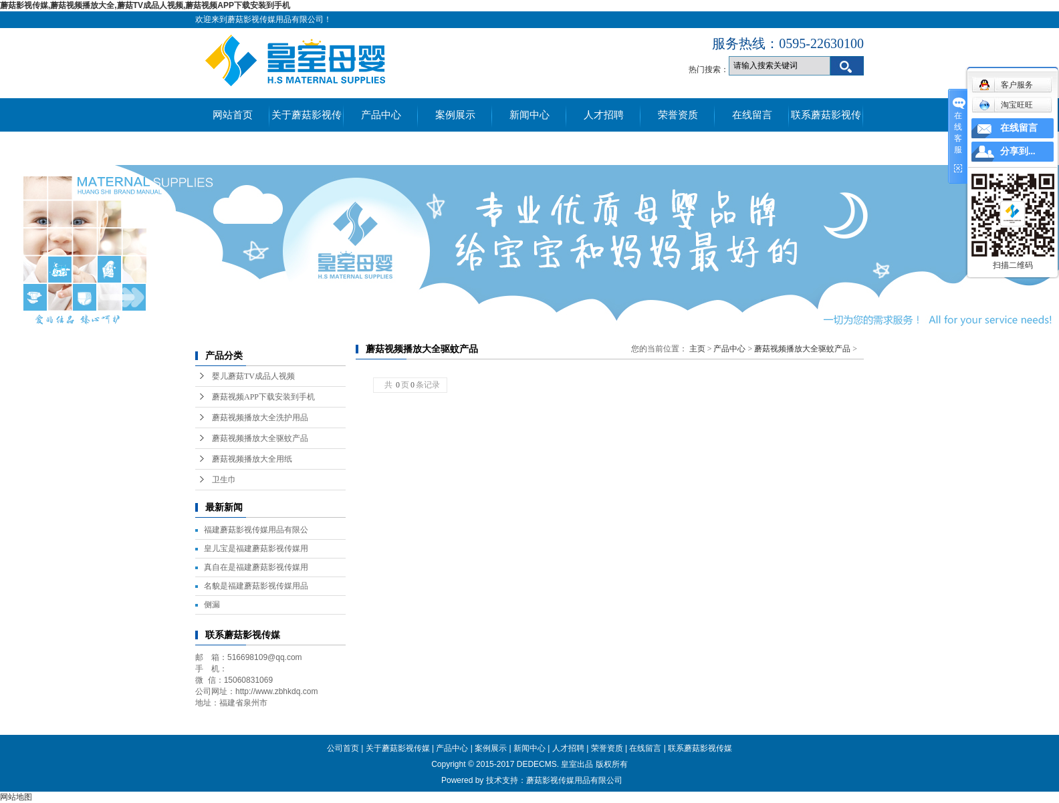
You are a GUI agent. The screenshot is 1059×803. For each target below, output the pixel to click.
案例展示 (455, 115)
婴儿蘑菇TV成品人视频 (253, 376)
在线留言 (752, 115)
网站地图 (16, 797)
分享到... (1018, 151)
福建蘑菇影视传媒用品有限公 (256, 529)
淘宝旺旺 (1006, 105)
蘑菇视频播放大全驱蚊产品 (260, 438)
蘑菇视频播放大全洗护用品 (260, 417)
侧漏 (212, 604)
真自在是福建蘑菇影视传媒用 (256, 567)
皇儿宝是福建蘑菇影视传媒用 (256, 548)
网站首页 (233, 115)
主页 (697, 348)
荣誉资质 (678, 115)
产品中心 (381, 115)
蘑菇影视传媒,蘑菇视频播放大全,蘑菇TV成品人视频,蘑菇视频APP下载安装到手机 (145, 5)
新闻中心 (529, 115)
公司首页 (343, 748)
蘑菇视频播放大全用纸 (252, 459)
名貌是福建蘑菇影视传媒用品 (256, 586)
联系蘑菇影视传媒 (826, 121)
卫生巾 (224, 479)
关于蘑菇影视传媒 (306, 121)
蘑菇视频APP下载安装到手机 (263, 397)
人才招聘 (604, 115)
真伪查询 (233, 148)
